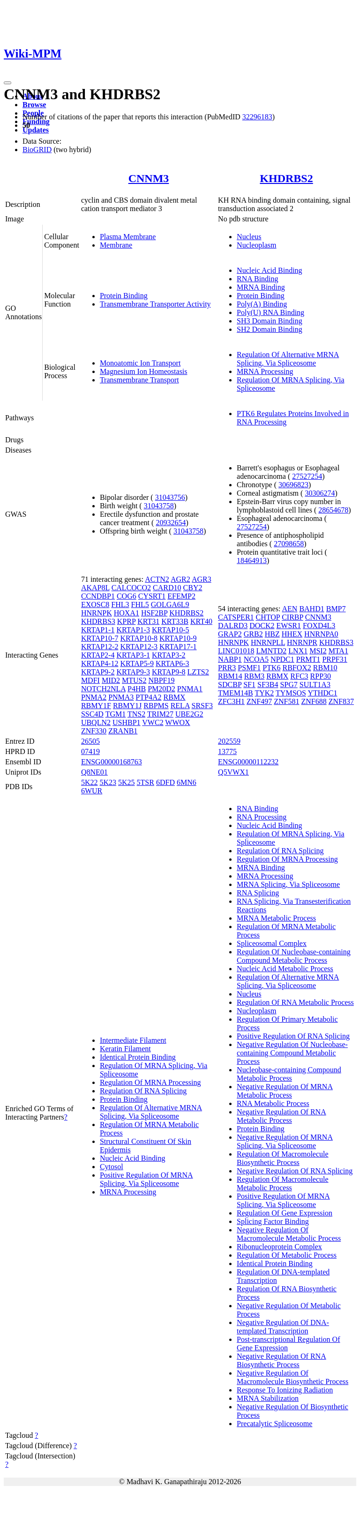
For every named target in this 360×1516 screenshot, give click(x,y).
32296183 (257, 117)
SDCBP (229, 684)
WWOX (177, 722)
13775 (227, 751)
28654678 (333, 510)
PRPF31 (334, 659)
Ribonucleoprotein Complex (279, 1247)
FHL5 (140, 604)
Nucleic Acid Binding (269, 270)
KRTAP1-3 (133, 630)
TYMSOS (291, 693)
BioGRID (37, 150)
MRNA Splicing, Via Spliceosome (288, 884)
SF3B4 (267, 684)
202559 (229, 741)
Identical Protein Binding (138, 1057)
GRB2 (253, 634)
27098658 (289, 544)
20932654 (171, 523)
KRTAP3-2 (169, 655)
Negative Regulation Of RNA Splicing (294, 1171)
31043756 (170, 497)
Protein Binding (124, 296)
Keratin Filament (125, 1049)
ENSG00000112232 (248, 762)
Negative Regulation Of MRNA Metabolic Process (285, 1091)
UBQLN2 (96, 722)
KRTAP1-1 (98, 630)
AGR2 (180, 579)
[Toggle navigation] (7, 82)
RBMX (174, 697)
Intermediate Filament (133, 1040)
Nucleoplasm (256, 245)
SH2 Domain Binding (269, 329)
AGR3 (201, 579)
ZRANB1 (122, 731)
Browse (34, 105)
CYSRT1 (152, 596)
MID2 (111, 680)
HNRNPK (96, 613)
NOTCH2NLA (103, 689)
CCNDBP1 (98, 596)
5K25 (126, 782)
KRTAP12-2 (100, 647)
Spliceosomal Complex (272, 943)
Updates (35, 130)
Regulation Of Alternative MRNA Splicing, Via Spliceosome (288, 359)
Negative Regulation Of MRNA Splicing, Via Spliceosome (285, 1141)
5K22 (89, 782)
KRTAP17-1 (178, 647)
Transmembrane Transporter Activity (155, 304)
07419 (90, 751)
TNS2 (136, 714)
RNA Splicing (258, 893)
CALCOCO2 (131, 588)
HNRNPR (302, 642)
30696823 (293, 485)
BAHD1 (311, 609)
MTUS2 (134, 680)
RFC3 (299, 676)
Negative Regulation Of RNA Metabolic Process (281, 1116)
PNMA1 (189, 689)
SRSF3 (202, 706)
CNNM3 (148, 178)
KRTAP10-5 (170, 630)
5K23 (107, 782)
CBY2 (192, 588)
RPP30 (320, 676)
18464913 (252, 560)
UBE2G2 (189, 714)
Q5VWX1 (233, 772)
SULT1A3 (315, 684)
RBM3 (254, 676)
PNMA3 (121, 697)
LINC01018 (236, 651)
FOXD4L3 (319, 626)
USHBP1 (126, 722)
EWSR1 (289, 626)
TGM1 (115, 714)
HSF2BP (154, 613)
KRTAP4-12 (100, 663)
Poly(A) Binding (262, 304)
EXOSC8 (95, 604)
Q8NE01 (94, 772)
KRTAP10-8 (139, 638)
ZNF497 (259, 701)
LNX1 (298, 651)
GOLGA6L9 (170, 604)
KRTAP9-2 (98, 672)
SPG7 (288, 684)
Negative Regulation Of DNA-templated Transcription (283, 1326)
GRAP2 (230, 634)
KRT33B (174, 621)
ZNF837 (341, 701)
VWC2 (152, 722)
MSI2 (317, 651)
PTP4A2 (148, 697)
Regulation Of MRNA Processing (150, 1082)
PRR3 (227, 668)
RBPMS (155, 706)
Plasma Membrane (128, 237)
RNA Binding (257, 279)
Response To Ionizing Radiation (285, 1390)
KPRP (126, 621)
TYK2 (264, 693)
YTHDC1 (322, 693)
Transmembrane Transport (139, 380)
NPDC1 (282, 659)
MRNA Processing (265, 371)
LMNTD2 (271, 651)
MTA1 (338, 651)
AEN (289, 609)
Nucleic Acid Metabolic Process (285, 969)
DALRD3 (233, 626)
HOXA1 (126, 613)
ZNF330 (93, 731)
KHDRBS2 (286, 178)
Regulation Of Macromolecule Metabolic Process (283, 1183)
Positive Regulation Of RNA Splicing (293, 1036)
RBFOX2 (296, 668)
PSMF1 (249, 668)
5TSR (145, 782)
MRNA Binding (261, 287)
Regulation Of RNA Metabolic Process (295, 1002)
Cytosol (111, 1167)
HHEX (292, 634)
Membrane (116, 245)
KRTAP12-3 (139, 647)
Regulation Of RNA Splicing (143, 1091)
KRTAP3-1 (133, 655)
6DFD (165, 782)
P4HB (137, 689)
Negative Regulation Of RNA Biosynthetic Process (281, 1360)
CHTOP (268, 617)
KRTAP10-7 (100, 638)
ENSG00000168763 (111, 762)
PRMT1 (308, 659)
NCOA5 (256, 659)
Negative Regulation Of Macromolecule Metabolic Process (289, 1234)
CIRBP (292, 617)
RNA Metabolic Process (273, 1103)
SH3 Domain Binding (269, 321)
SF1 (249, 684)
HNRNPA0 (321, 634)
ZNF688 (313, 701)
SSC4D (92, 714)
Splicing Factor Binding (273, 1221)
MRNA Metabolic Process (276, 918)
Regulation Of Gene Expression (284, 1213)
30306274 (320, 493)
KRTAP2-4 (98, 655)
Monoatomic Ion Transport (140, 363)
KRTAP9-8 (169, 672)
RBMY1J (127, 706)
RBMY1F (96, 706)
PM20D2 (161, 689)
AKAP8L (95, 588)
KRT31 (148, 621)
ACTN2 (157, 579)
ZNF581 (286, 701)
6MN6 (186, 782)
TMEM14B (235, 693)
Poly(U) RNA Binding (270, 312)
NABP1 (230, 659)
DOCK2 (261, 626)
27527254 (307, 476)
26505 (90, 741)
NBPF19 (161, 680)
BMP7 (336, 609)
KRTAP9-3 (133, 672)
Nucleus (249, 237)
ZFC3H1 (231, 701)
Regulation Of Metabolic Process (287, 1255)
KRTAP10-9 (178, 638)
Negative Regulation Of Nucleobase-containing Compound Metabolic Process (292, 1052)
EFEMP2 (181, 596)
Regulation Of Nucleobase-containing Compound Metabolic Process (294, 956)
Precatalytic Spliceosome (274, 1424)
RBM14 (230, 676)
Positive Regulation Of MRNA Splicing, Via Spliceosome (146, 1179)
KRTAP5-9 (137, 663)
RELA (180, 706)
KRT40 (201, 621)
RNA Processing (261, 817)
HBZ (272, 634)
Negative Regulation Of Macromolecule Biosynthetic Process (292, 1377)
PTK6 (271, 668)
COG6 (126, 596)
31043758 (159, 506)
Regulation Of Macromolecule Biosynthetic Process (283, 1158)
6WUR (91, 791)
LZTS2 (198, 672)
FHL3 (120, 604)
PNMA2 (93, 697)
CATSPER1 (236, 617)
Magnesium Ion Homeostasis (144, 371)
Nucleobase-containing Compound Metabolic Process (289, 1074)
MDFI (90, 680)
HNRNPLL (268, 642)
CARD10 (167, 588)
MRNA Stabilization (268, 1398)
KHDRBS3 (98, 621)
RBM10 (325, 668)
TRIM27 (160, 714)
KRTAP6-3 (172, 663)
